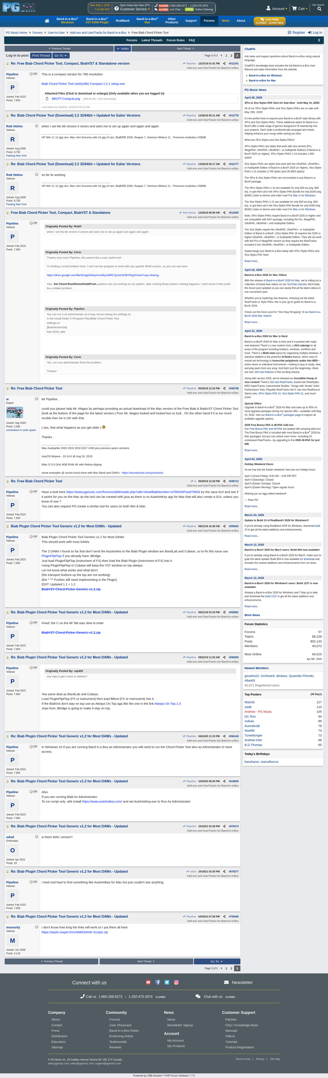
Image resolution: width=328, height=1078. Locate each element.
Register (296, 32)
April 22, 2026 (253, 269)
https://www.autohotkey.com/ (102, 801)
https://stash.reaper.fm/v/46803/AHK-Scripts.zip (75, 932)
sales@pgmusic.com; (82, 1063)
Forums (38, 32)
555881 (234, 612)
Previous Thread (59, 48)
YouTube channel (297, 284)
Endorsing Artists (121, 1036)
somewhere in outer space (21, 430)
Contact (56, 1025)
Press (55, 1030)
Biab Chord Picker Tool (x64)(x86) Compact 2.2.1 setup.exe (83, 83)
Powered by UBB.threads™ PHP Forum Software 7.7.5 (164, 1075)
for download (307, 559)
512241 (234, 63)
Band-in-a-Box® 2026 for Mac (283, 280)
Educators (58, 1041)
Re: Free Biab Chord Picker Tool (36, 388)
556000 (234, 657)
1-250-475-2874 (199, 5)
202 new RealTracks (281, 382)
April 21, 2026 (253, 330)
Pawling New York (16, 155)
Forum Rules (176, 40)
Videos (230, 1036)
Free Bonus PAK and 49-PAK (265, 428)
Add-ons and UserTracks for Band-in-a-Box (98, 32)
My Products (176, 1046)
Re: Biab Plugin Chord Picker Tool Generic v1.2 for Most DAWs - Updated (69, 612)
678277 (234, 871)
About (55, 1019)
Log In (315, 32)
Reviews (115, 1047)
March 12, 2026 (254, 544)
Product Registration (239, 1047)
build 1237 (271, 596)
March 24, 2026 (254, 515)
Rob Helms (187, 212)
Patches (231, 1019)
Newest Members (257, 668)
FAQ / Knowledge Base (241, 1025)
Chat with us (213, 996)
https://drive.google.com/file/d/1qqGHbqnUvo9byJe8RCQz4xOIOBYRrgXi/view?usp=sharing (103, 275)
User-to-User (56, 32)
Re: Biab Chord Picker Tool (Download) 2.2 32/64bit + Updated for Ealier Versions (75, 115)
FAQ (192, 40)
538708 (234, 388)
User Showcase (120, 1025)
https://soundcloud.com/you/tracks (142, 472)
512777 (234, 164)
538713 (234, 481)
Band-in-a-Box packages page (283, 414)
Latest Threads (152, 40)
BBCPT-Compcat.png (66, 98)
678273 (234, 826)
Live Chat (175, 9)
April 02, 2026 (253, 459)
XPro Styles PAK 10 (270, 393)
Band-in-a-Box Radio (124, 1030)
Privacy (260, 1059)
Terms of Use (243, 1059)
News (171, 1019)
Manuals (231, 1030)
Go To (61, 55)
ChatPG (250, 49)
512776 (234, 115)
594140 (234, 736)
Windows (310, 195)
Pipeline (189, 63)
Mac (295, 195)
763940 (234, 916)
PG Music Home (16, 32)
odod (191, 871)
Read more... (252, 261)
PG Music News (256, 90)
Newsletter (242, 982)
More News (252, 615)
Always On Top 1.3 (168, 703)
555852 (234, 526)
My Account (175, 1040)
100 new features (264, 372)
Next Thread (186, 48)
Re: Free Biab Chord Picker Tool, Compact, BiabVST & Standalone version (70, 63)
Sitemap (57, 1047)
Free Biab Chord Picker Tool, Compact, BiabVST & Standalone (61, 212)
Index (122, 48)
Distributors (59, 1036)
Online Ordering (204, 9)
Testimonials (118, 1041)
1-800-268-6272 (178, 5)
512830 (234, 212)
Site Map (275, 1059)
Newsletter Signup (180, 1025)
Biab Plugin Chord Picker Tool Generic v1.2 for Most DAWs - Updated (66, 526)
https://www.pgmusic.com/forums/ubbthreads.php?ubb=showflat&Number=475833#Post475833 (133, 492)
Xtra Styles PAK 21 (292, 393)
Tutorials (231, 1041)
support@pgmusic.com (108, 1063)
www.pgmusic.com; (59, 1063)
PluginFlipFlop (52, 556)
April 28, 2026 (253, 97)
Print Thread (41, 55)
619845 (234, 781)
